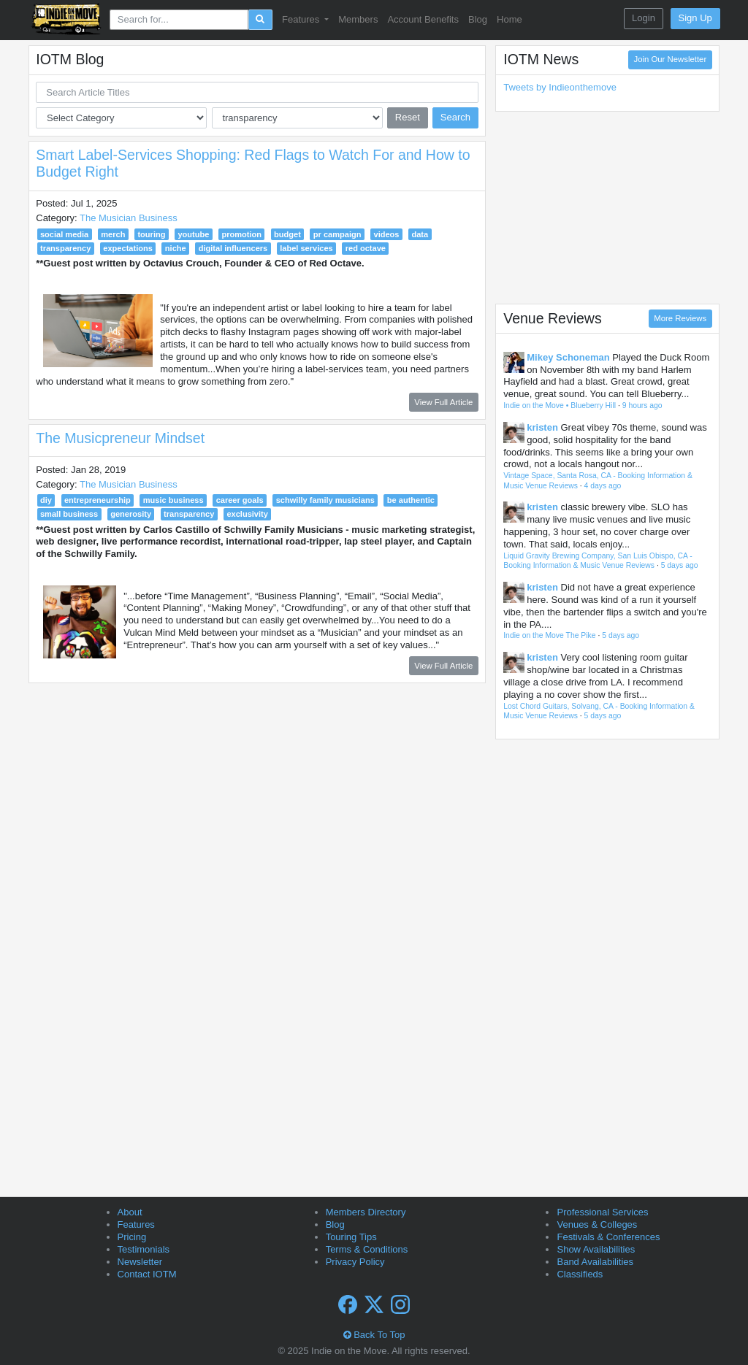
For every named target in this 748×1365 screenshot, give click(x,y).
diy (46, 500)
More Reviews (680, 318)
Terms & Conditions (367, 1249)
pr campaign (337, 234)
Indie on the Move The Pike (549, 635)
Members (358, 19)
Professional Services (602, 1212)
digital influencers (233, 248)
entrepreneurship (97, 500)
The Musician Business (129, 217)
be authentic (411, 500)
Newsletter (140, 1261)
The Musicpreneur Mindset (120, 438)
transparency (65, 248)
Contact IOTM (147, 1274)
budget (287, 234)
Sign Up (695, 17)
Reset (407, 117)
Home (509, 19)
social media (64, 234)
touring (151, 234)
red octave (366, 248)
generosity (130, 514)
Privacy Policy (355, 1261)
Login (643, 17)
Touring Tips (351, 1236)
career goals (240, 500)
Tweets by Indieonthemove (560, 87)
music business (173, 500)
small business (69, 514)
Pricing (132, 1236)
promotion (241, 234)
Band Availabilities (595, 1261)
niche (175, 248)
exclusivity (247, 514)
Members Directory (366, 1212)
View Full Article (443, 402)
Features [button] (302, 19)
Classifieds (580, 1274)
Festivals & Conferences (608, 1236)
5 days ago (679, 565)
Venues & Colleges (597, 1224)
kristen (542, 427)
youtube (193, 234)
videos (386, 234)
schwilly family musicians (325, 500)
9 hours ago (642, 405)
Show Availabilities (596, 1249)
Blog (477, 19)
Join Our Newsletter (669, 59)
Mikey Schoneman (568, 357)
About (130, 1212)
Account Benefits (423, 19)
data (419, 234)
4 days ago (603, 486)
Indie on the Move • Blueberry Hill (559, 405)
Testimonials (144, 1249)
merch (113, 234)
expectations (128, 248)
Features (136, 1224)
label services (306, 248)
